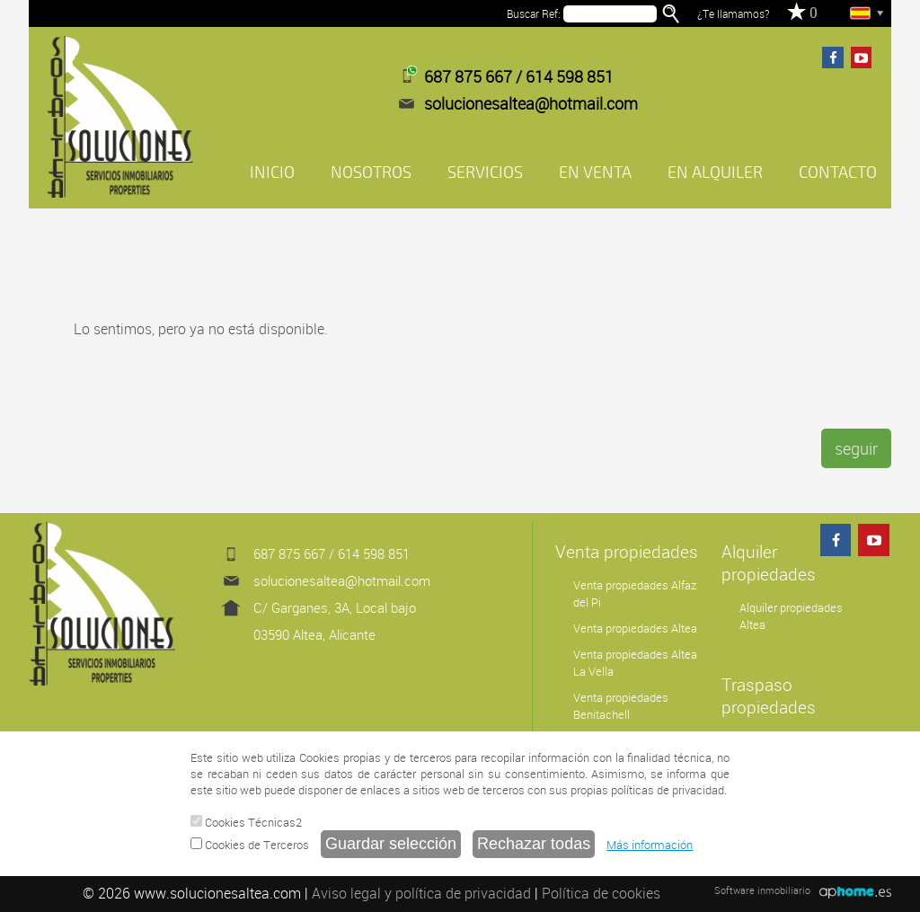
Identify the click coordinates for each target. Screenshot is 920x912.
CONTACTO (838, 172)
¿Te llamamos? (733, 13)
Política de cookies (601, 893)
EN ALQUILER (715, 172)
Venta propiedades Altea (635, 628)
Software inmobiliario (762, 890)
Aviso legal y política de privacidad (421, 893)
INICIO (272, 172)
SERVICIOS (485, 172)
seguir (856, 448)
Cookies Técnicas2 (246, 822)
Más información (649, 845)
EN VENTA (595, 172)
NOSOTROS (371, 172)
